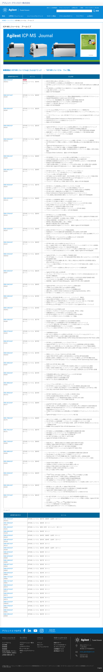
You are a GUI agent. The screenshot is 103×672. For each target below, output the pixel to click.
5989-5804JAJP (8, 593)
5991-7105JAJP (8, 441)
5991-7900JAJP (8, 418)
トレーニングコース (43, 647)
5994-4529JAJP (8, 185)
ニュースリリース (26, 665)
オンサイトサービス (59, 647)
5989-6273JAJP (8, 589)
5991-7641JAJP (8, 430)
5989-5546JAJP (8, 597)
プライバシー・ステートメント (48, 665)
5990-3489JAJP (8, 560)
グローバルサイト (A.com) (92, 7)
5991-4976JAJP (8, 519)
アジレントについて (64, 7)
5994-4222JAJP (8, 198)
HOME (4, 20)
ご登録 (81, 7)
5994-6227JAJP (8, 95)
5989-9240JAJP (8, 568)
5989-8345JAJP (8, 573)
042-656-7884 (84, 657)
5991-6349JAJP (8, 473)
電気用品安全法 (36, 665)
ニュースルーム (6, 642)
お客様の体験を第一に (8, 655)
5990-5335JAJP (8, 548)
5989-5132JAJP (8, 602)
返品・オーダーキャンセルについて (66, 665)
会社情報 (4, 645)
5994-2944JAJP (8, 242)
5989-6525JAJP (8, 585)
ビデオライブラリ (25, 646)
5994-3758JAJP (8, 213)
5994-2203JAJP (8, 271)
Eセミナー (40, 645)
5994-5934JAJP (8, 108)
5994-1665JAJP (8, 296)
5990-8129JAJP (8, 535)
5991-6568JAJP (8, 461)
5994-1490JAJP (8, 308)
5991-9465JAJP (8, 363)
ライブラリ (80, 16)
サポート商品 (51, 16)
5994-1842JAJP (8, 284)
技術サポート (57, 642)
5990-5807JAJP (8, 543)
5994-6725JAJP (8, 80)
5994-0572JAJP (8, 341)
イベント (39, 642)
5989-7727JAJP (8, 577)
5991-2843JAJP (8, 527)
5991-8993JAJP (8, 383)
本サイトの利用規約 (52, 7)
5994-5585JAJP (8, 125)
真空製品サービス (59, 651)
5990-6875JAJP (8, 539)
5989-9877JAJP (8, 564)
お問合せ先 (75, 7)
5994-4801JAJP (8, 169)
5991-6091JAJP (8, 485)
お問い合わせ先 (7, 666)
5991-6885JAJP (8, 451)
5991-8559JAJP (8, 393)
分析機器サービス (59, 649)
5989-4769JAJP (8, 606)
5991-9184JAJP (8, 373)
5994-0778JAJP (8, 331)
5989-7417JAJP (8, 581)
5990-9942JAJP (8, 531)
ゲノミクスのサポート (60, 645)
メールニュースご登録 (15, 665)
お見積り (90, 16)
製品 (3, 16)
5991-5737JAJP (8, 495)
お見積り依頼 (5, 665)
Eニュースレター (24, 648)
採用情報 (4, 647)
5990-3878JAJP (8, 552)
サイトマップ (90, 665)
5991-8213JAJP (8, 403)
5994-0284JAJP (8, 353)
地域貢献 (4, 649)
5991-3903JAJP (8, 523)
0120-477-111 (84, 655)
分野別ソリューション (16, 16)
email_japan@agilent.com (87, 652)
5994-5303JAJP (8, 139)
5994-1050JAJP (8, 319)
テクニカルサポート (66, 16)
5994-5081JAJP (8, 156)
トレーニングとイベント (35, 16)
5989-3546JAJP (8, 610)
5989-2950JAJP (8, 614)
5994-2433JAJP (8, 254)
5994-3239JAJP (8, 229)
